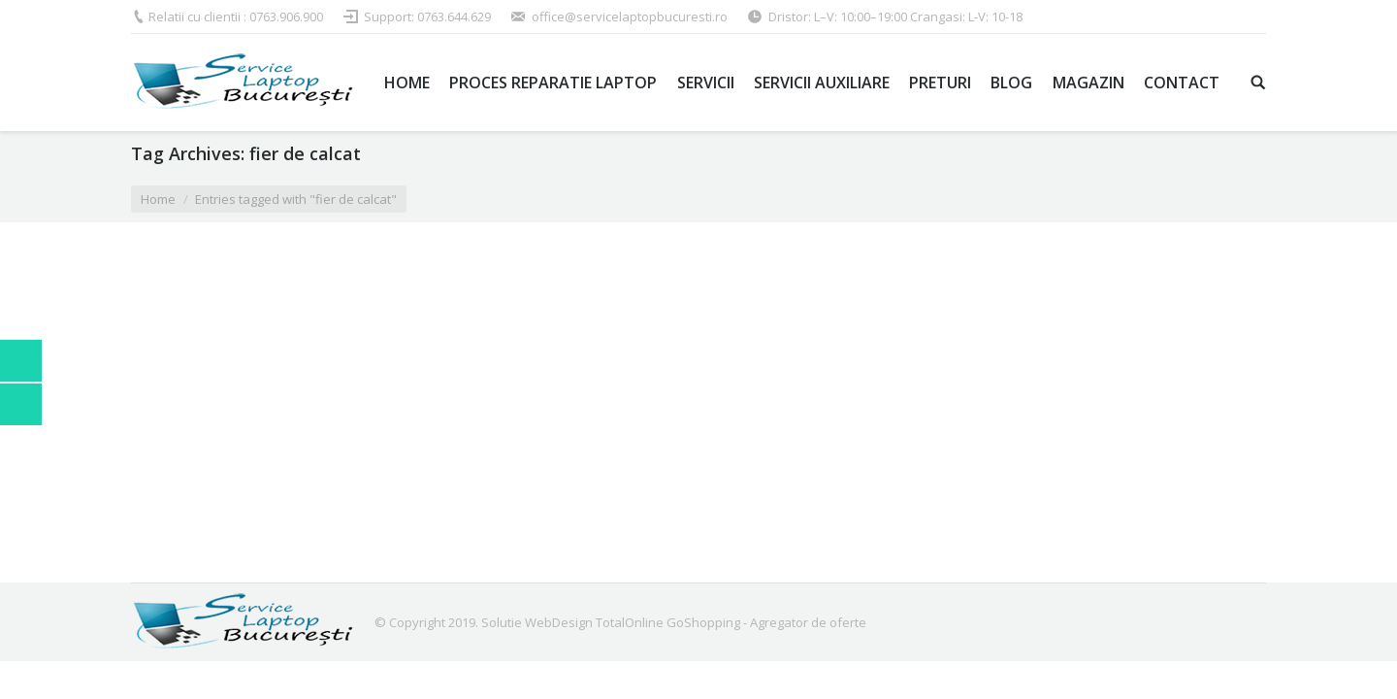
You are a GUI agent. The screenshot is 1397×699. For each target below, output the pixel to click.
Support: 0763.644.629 (427, 16)
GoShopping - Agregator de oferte (766, 622)
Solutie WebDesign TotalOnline (572, 622)
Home (158, 199)
